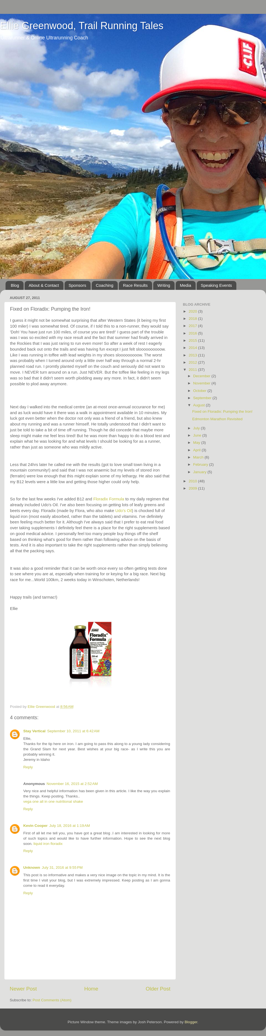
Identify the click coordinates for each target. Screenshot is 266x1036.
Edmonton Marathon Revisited (217, 419)
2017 (193, 326)
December (202, 376)
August (199, 405)
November (202, 383)
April (197, 450)
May (197, 442)
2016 (193, 333)
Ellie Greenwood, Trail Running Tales (81, 25)
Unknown (31, 867)
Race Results (135, 285)
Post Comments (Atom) (52, 1000)
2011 (193, 370)
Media (185, 285)
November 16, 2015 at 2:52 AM (72, 784)
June (197, 435)
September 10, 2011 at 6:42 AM (73, 731)
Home (91, 989)
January (200, 472)
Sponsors (77, 285)
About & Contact (44, 285)
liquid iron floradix (48, 844)
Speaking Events (216, 285)
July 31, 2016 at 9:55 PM (62, 867)
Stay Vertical (34, 731)
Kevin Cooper (35, 826)
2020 (193, 311)
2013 (193, 355)
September (203, 398)
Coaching (104, 285)
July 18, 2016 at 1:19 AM (69, 826)
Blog (15, 285)
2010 (193, 481)
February (201, 464)
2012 (193, 362)
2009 (193, 488)
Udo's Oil (123, 510)
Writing (163, 285)
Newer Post (23, 989)
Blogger (191, 1022)
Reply (28, 767)
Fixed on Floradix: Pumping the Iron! (222, 411)
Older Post (158, 989)
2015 (193, 340)
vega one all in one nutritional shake (53, 801)
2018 (193, 318)
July (197, 428)
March (198, 457)
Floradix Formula (109, 499)
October (200, 391)
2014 (193, 348)
